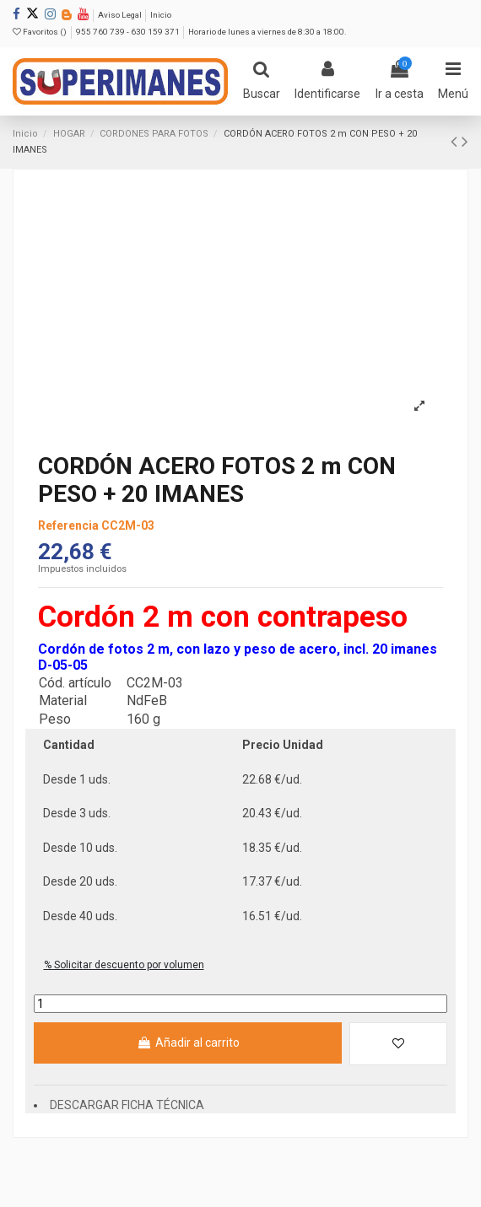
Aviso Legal (120, 14)
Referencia (68, 525)
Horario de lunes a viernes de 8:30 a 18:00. (267, 31)
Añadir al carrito (188, 1042)
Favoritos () (40, 31)
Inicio (160, 14)
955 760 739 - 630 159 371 (128, 31)
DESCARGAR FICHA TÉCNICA (127, 1105)
